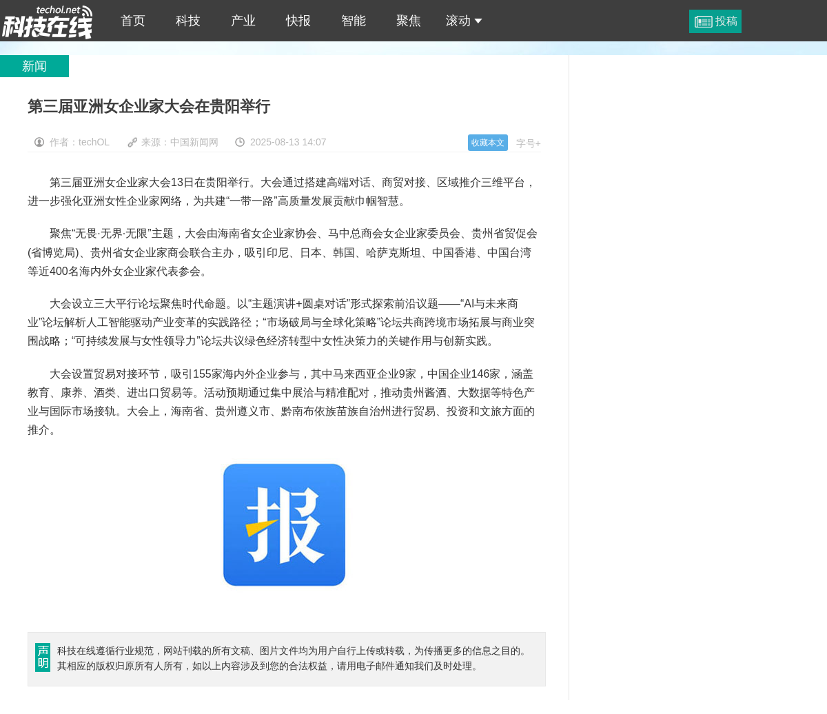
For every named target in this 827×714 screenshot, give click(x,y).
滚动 (464, 21)
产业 (243, 21)
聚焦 (408, 21)
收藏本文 (487, 142)
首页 (133, 21)
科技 (188, 21)
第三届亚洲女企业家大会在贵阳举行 (47, 20)
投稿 (726, 21)
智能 (353, 21)
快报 (298, 21)
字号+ (528, 143)
